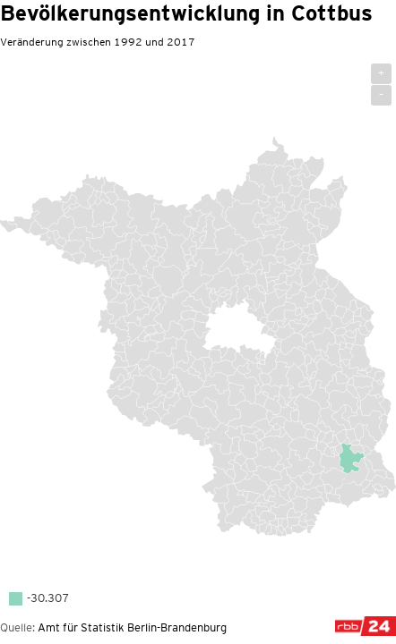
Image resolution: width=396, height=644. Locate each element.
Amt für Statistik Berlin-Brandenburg (132, 627)
